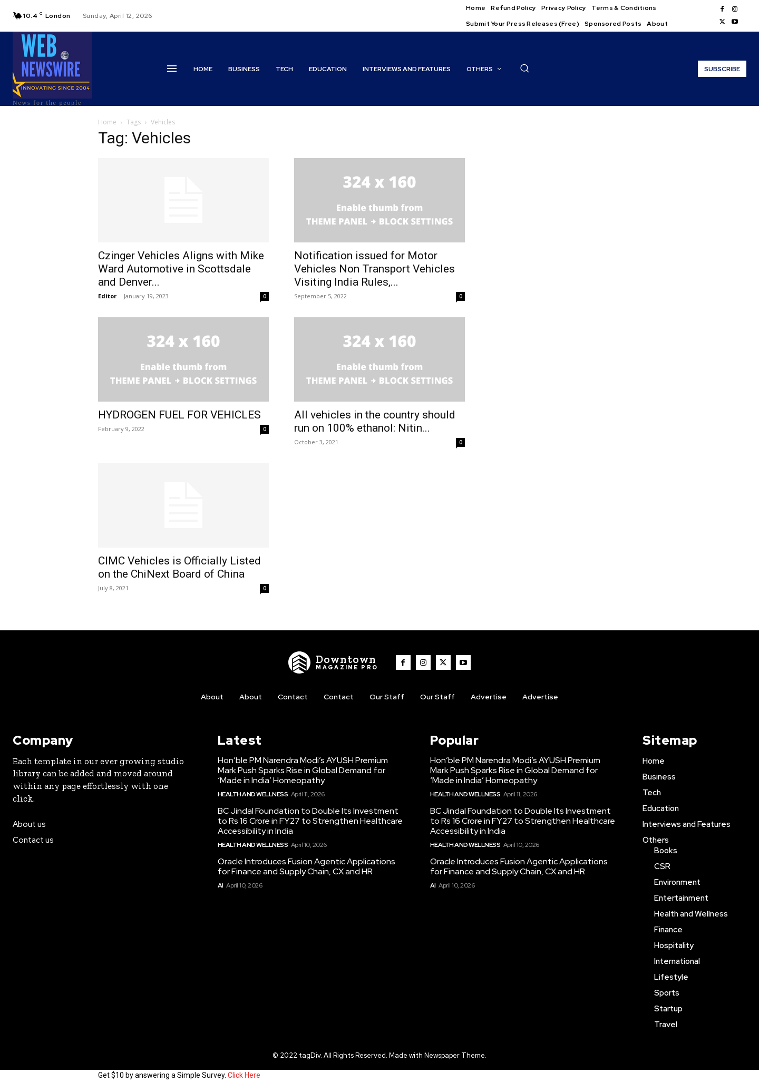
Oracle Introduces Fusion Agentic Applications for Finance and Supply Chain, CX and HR (306, 866)
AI (220, 885)
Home (107, 122)
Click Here (244, 1075)
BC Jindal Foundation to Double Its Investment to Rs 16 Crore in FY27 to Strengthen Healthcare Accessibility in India (310, 820)
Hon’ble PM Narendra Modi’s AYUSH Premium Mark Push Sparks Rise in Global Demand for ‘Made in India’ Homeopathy (303, 770)
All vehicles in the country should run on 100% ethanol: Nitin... (374, 421)
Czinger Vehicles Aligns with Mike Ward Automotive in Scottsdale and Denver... (181, 268)
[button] (524, 68)
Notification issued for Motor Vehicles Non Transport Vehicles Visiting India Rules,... (374, 268)
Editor (107, 296)
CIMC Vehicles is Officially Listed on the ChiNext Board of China (179, 567)
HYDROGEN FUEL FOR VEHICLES (179, 414)
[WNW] (334, 662)
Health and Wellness (253, 794)
